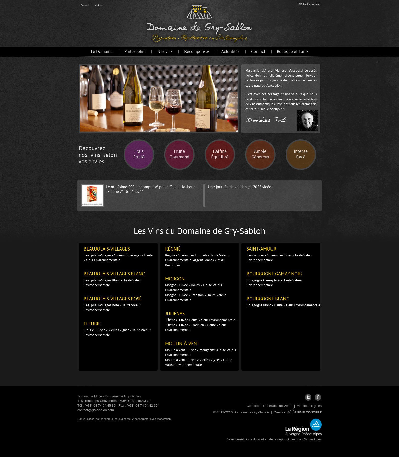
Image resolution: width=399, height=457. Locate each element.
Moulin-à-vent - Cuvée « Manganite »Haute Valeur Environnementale (200, 352)
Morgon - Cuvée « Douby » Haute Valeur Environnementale (193, 287)
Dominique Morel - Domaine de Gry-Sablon (109, 396)
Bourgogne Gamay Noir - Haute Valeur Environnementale (274, 282)
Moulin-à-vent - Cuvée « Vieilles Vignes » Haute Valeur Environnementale (198, 362)
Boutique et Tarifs (293, 51)
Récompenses (197, 51)
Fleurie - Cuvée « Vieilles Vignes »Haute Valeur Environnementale (117, 332)
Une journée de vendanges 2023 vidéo (240, 187)
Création (298, 412)
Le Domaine (102, 51)
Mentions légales (309, 406)
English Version (309, 4)
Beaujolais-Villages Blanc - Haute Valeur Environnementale (113, 282)
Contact (98, 5)
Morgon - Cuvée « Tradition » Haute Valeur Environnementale (195, 297)
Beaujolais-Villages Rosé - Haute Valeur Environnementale (112, 307)
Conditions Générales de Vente (269, 406)
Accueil (85, 5)
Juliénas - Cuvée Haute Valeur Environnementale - (201, 320)
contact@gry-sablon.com (95, 410)
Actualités (230, 51)
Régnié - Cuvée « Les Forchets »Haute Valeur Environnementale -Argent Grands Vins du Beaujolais (197, 260)
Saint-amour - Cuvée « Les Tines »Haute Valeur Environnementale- (280, 257)
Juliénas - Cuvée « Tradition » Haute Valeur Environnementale (195, 327)
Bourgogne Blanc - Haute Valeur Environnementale (283, 305)
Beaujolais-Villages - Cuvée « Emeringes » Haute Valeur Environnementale (118, 257)
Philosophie (135, 51)
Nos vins (165, 51)
